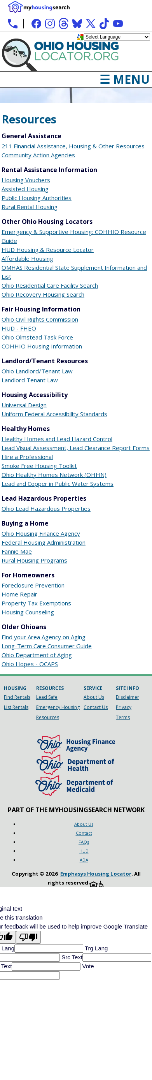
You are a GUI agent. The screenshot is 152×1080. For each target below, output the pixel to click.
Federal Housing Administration (44, 542)
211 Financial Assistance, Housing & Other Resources (73, 146)
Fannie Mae (17, 551)
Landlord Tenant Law (30, 380)
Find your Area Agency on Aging (44, 637)
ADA (84, 860)
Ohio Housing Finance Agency (41, 533)
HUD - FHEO (19, 328)
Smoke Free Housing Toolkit (39, 466)
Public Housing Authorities (37, 198)
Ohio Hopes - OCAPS (30, 664)
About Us (94, 697)
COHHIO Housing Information (42, 346)
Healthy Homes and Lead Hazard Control (57, 439)
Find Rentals (17, 697)
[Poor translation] (28, 937)
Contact (84, 833)
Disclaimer (127, 697)
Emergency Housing (58, 707)
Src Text (71, 957)
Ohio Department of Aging (37, 655)
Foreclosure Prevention (33, 585)
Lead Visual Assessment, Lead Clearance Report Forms (76, 448)
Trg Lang (95, 948)
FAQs (84, 842)
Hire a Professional (27, 457)
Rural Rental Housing (30, 207)
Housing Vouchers (26, 180)
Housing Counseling (28, 612)
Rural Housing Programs (34, 560)
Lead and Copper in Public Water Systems (58, 483)
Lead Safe (47, 697)
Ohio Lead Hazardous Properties (46, 508)
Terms (123, 717)
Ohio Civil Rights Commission (40, 319)
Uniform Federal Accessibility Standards (54, 414)
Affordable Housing (27, 258)
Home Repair (19, 594)
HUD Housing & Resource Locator (48, 249)
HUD (84, 851)
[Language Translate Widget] (117, 36)
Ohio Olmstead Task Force (37, 337)
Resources (47, 717)
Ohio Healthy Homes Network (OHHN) (54, 474)
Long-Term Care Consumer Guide (47, 646)
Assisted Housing (25, 189)
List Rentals (16, 707)
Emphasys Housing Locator (95, 873)
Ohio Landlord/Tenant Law (37, 371)
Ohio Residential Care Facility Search (50, 285)
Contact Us (96, 707)
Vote (87, 966)
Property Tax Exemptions (36, 603)
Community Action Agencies (38, 155)
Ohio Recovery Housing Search (43, 294)
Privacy (123, 707)
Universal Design (24, 405)
